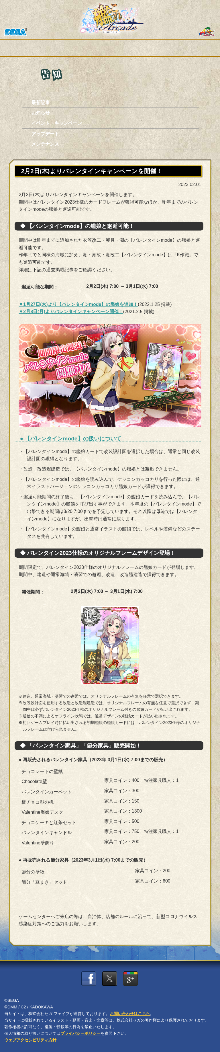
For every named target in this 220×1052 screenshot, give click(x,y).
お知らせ (41, 112)
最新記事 (41, 102)
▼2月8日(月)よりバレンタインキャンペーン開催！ (71, 311)
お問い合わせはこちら (130, 1013)
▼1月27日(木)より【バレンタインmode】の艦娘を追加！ (78, 304)
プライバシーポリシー (80, 1033)
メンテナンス (45, 144)
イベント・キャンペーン (57, 123)
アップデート (45, 133)
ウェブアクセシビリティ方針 (30, 1040)
